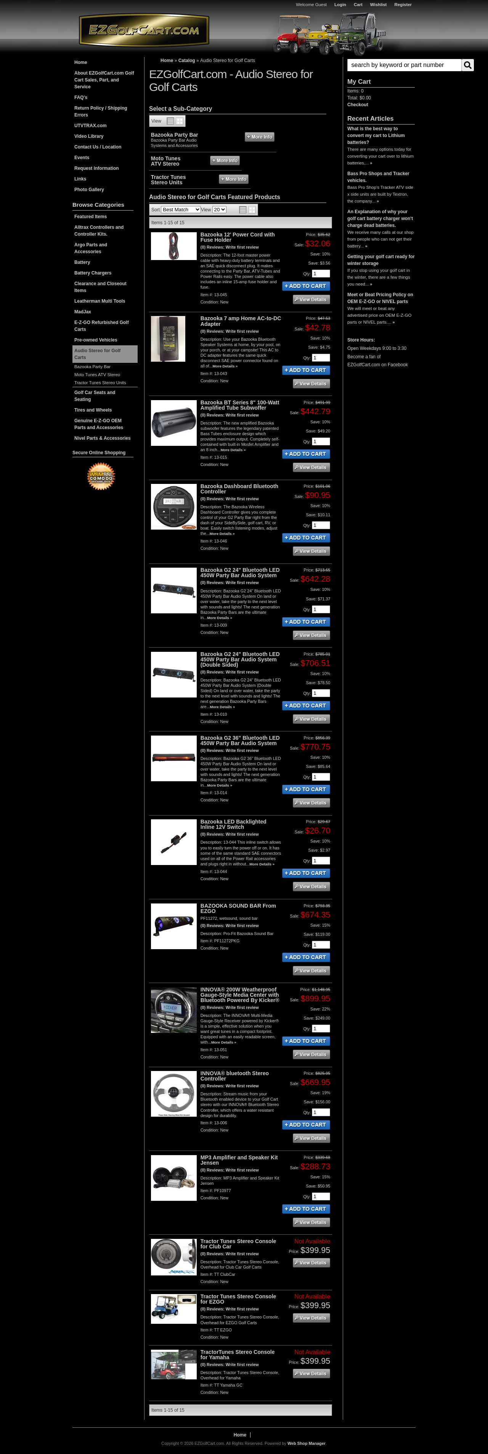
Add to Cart (306, 286)
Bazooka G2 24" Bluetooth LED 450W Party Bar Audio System (240, 572)
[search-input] (404, 65)
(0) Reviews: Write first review (230, 247)
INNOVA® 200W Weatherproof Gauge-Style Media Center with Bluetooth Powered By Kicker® (240, 994)
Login (340, 4)
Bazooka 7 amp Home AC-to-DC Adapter (241, 321)
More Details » (225, 366)
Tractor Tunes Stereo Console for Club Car (238, 1244)
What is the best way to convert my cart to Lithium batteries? (376, 135)
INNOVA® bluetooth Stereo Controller (235, 1076)
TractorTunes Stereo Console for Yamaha (238, 1354)
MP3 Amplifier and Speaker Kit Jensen (239, 1160)
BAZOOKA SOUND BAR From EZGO (238, 908)
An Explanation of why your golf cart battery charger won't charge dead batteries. (380, 218)
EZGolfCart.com (144, 30)
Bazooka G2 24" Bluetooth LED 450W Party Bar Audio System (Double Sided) (240, 659)
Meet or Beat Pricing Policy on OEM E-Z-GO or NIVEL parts (380, 298)
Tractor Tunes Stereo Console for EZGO (238, 1299)
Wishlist (378, 4)
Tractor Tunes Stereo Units (100, 382)
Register (403, 4)
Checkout (357, 104)
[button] (381, 65)
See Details (311, 299)
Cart (358, 4)
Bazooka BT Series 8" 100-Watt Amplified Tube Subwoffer (240, 405)
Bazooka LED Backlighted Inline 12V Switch (233, 824)
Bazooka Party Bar (92, 366)
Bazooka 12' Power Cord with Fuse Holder (238, 237)
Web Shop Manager (306, 1443)
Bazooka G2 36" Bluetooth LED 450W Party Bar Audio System (240, 740)
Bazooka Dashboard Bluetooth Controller (239, 489)
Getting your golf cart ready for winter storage (381, 260)
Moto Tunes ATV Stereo (97, 374)
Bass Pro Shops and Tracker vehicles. (378, 177)
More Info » (259, 137)
